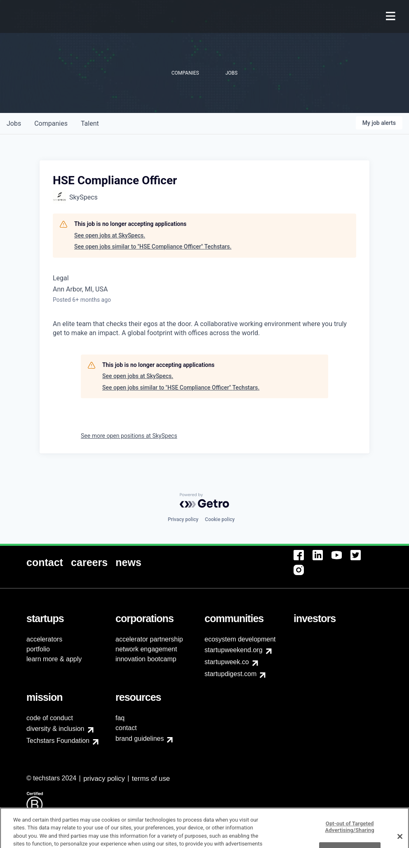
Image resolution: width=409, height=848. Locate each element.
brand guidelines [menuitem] (139, 738)
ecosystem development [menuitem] (240, 639)
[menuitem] (391, 16)
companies (51, 123)
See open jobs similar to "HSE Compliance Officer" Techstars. (152, 246)
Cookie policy (220, 519)
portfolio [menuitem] (38, 649)
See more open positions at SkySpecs (129, 435)
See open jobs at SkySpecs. (109, 235)
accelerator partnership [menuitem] (149, 639)
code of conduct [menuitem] (49, 717)
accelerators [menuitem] (44, 639)
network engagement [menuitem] (146, 649)
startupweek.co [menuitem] (226, 661)
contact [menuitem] (126, 727)
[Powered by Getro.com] (204, 500)
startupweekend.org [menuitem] (233, 649)
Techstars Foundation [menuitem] (57, 740)
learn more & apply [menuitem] (54, 658)
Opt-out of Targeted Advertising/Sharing (349, 835)
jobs (14, 123)
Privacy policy (183, 519)
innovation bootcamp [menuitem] (145, 658)
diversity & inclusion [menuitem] (55, 728)
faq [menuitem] (120, 717)
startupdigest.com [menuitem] (230, 673)
